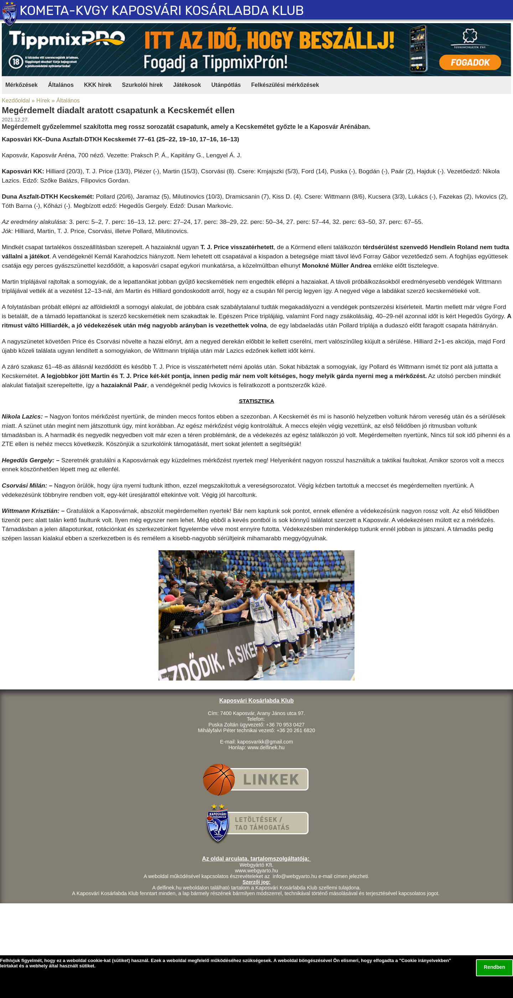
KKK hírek (98, 85)
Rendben (494, 967)
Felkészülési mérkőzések (285, 85)
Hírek (43, 101)
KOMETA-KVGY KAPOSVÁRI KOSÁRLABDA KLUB (162, 10)
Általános (61, 85)
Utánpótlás (226, 85)
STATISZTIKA (256, 401)
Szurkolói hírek (142, 85)
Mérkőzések (21, 85)
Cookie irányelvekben (425, 960)
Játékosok (187, 85)
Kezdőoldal (16, 101)
